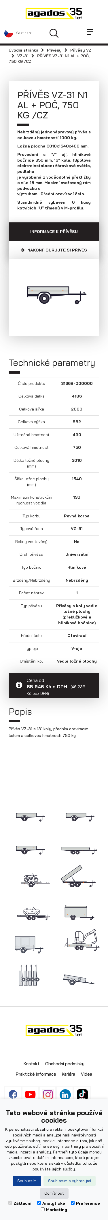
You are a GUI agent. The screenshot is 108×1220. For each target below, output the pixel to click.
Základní (19, 1203)
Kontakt (31, 1063)
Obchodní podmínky (64, 1063)
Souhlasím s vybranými (69, 1180)
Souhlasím (27, 1180)
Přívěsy (54, 50)
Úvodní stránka (23, 50)
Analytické (51, 1203)
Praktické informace (36, 1074)
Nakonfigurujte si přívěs (54, 250)
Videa (86, 1074)
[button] (17, 33)
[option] (54, 293)
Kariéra (68, 1074)
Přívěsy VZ (80, 50)
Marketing (54, 1209)
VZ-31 (23, 55)
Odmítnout (54, 1193)
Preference (85, 1203)
